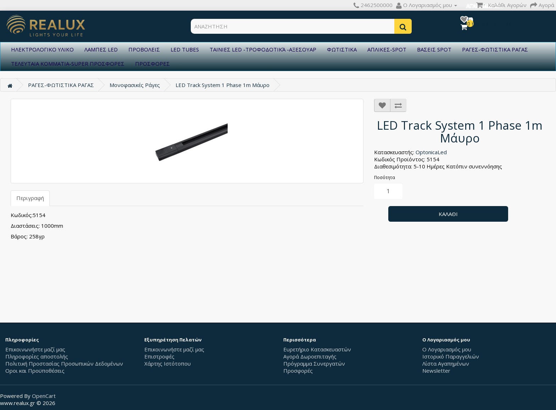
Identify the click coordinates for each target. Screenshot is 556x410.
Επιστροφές (159, 356)
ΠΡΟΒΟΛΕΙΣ (144, 49)
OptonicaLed (431, 152)
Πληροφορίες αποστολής (36, 356)
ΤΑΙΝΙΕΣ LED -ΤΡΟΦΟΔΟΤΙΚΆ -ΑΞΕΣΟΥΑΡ (263, 49)
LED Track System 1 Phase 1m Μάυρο (222, 84)
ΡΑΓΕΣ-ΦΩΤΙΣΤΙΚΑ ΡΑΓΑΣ (495, 49)
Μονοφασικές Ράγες (135, 84)
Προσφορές (298, 370)
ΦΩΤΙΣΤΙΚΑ (342, 49)
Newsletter (436, 370)
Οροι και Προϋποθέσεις (35, 370)
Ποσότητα (384, 177)
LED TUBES (185, 49)
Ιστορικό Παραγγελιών (450, 356)
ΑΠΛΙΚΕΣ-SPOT (386, 49)
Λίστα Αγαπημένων (445, 363)
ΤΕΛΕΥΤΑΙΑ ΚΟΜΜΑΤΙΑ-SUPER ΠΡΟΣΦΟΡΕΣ (67, 63)
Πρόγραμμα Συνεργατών (314, 363)
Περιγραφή (30, 197)
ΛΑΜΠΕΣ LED (101, 49)
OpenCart (44, 395)
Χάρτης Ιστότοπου (167, 363)
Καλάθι (448, 213)
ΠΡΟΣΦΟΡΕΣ (152, 63)
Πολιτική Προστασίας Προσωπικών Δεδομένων (64, 363)
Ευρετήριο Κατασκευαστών (317, 349)
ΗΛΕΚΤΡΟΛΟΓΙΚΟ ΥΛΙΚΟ (42, 49)
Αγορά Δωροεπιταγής (310, 356)
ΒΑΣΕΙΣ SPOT (434, 49)
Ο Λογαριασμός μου (446, 349)
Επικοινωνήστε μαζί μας (35, 349)
